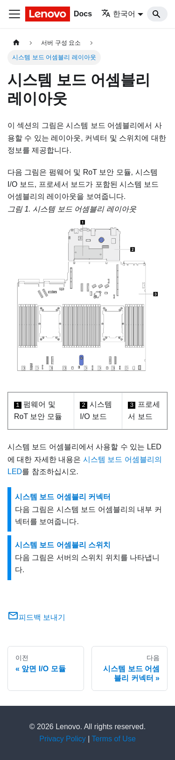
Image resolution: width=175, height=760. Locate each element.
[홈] (16, 43)
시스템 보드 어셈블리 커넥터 (63, 497)
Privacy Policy (62, 739)
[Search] (157, 14)
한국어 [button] (118, 14)
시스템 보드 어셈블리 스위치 (63, 545)
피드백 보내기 (36, 617)
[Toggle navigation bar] (14, 14)
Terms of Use (114, 739)
